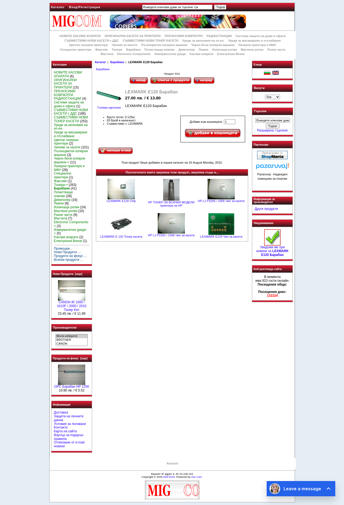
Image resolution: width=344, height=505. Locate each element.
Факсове (101, 49)
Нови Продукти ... (67, 252)
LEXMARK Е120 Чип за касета (221, 236)
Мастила (107, 54)
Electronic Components (134, 54)
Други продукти (266, 209)
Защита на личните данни (69, 418)
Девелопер (186, 49)
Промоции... (63, 248)
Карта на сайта (65, 431)
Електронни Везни (231, 54)
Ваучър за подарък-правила (69, 437)
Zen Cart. (196, 476)
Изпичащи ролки (224, 49)
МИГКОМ (169, 476)
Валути (259, 88)
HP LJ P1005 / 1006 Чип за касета (221, 201)
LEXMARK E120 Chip (121, 201)
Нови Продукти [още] (67, 274)
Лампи (203, 49)
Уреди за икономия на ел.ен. (203, 40)
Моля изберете (71, 336)
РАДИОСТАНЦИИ (219, 36)
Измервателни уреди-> (70, 231)
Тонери (117, 49)
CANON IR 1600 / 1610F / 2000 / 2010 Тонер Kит (71, 305)
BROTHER (71, 340)
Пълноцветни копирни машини (164, 45)
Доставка (61, 412)
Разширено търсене (272, 130)
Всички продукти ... (68, 260)
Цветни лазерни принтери (88, 45)
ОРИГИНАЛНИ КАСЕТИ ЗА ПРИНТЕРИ (133, 36)
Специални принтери (76, 49)
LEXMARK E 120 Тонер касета (121, 236)
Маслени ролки (252, 49)
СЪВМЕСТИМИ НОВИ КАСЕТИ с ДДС (91, 40)
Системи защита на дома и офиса (261, 36)
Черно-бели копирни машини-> (69, 160)
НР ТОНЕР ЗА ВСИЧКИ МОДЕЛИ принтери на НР (171, 204)
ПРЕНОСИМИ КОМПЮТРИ (184, 36)
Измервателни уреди (170, 54)
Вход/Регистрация (84, 7)
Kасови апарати (201, 54)
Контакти (61, 427)
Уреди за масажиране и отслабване (254, 40)
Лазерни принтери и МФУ (257, 45)
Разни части (276, 49)
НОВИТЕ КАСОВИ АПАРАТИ (80, 36)
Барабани (117, 62)
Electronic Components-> (71, 224)
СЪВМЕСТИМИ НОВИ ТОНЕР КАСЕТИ (150, 40)
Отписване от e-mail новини (69, 444)
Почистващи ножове (159, 49)
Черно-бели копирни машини (213, 45)
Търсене (260, 111)
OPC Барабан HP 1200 (71, 385)
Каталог (58, 7)
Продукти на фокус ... (70, 256)
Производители (65, 327)
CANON (71, 344)
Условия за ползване (70, 424)
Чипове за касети (124, 45)
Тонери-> (61, 185)
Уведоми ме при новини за (272, 250)
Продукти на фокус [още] (70, 358)
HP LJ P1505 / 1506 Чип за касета (171, 235)
